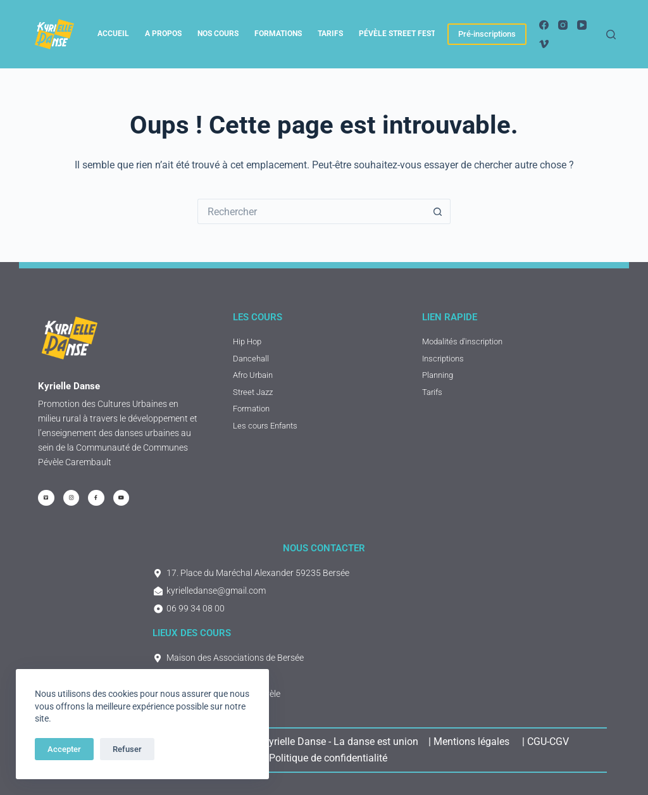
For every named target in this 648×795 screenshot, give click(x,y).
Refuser (127, 749)
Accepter (64, 749)
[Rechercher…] (311, 211)
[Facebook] (544, 25)
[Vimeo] (544, 44)
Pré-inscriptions (487, 34)
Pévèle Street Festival (405, 33)
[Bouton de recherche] (438, 211)
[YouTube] (582, 25)
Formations (278, 33)
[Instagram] (563, 25)
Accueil (113, 33)
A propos (163, 33)
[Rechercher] (611, 34)
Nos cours (218, 33)
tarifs (330, 33)
